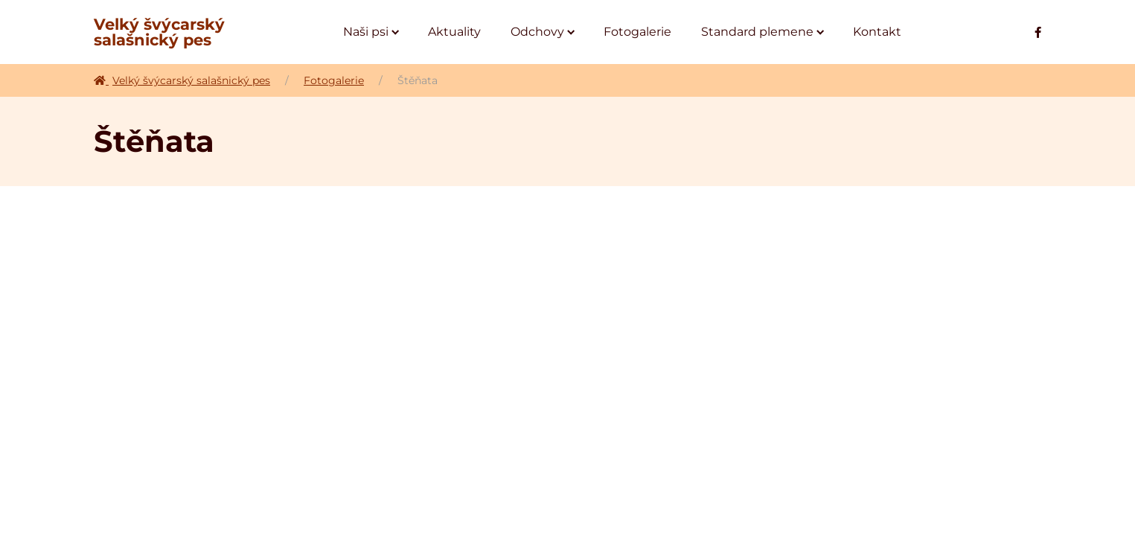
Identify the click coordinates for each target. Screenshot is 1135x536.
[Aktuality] (454, 32)
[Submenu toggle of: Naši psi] (396, 32)
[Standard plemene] (762, 32)
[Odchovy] (542, 32)
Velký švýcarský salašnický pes (159, 32)
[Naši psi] (370, 32)
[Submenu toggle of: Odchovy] (571, 32)
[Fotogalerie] (637, 32)
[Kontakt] (877, 32)
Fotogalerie (334, 80)
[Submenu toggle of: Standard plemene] (820, 32)
